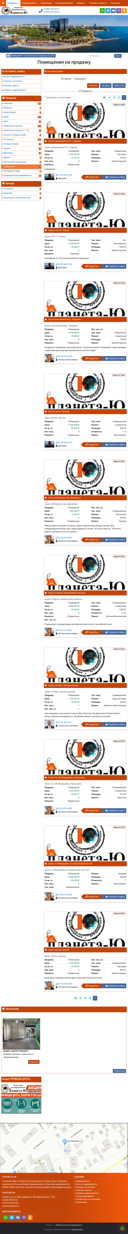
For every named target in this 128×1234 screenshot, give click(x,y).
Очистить (93, 85)
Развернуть (85, 91)
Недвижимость (83, 1181)
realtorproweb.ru (77, 1229)
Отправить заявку (115, 177)
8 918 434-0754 (64, 175)
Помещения (16, 55)
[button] (99, 78)
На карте (106, 85)
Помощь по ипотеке (85, 1187)
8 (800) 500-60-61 (52, 9)
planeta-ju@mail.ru (10, 1206)
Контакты (115, 3)
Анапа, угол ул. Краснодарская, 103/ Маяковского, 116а (28, 1197)
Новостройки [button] (29, 3)
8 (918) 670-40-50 (52, 12)
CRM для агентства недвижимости (69, 1225)
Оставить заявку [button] (98, 3)
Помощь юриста (83, 1190)
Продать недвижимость (87, 1193)
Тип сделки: (66, 79)
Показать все (119, 1071)
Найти (117, 56)
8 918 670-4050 (64, 356)
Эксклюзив (46, 3)
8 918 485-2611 (64, 722)
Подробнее (92, 177)
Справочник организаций (88, 1199)
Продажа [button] (13, 3)
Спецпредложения (64, 3)
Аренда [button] (81, 3)
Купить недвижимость (86, 1184)
